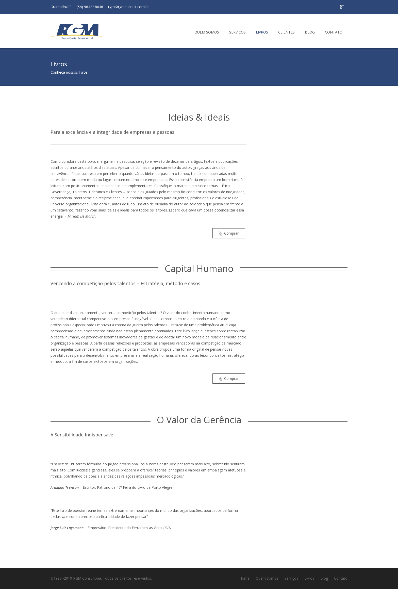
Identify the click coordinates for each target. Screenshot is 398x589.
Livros (309, 578)
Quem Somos (267, 578)
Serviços (291, 578)
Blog (324, 578)
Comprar (228, 233)
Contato (340, 578)
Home (244, 578)
